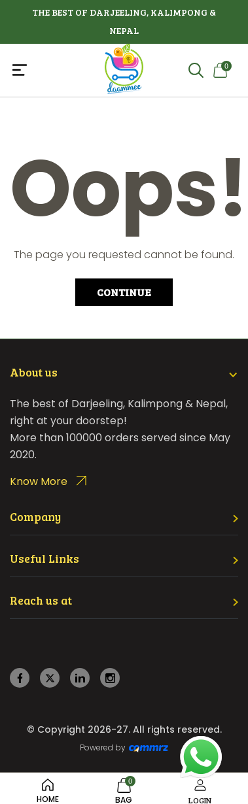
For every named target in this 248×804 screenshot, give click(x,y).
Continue (124, 292)
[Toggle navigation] (48, 70)
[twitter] (50, 678)
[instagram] (110, 678)
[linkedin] (80, 678)
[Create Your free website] (148, 748)
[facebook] (20, 678)
